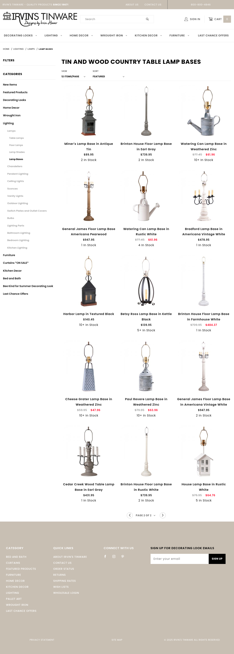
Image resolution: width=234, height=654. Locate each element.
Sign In (192, 19)
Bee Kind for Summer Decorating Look (28, 286)
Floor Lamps (16, 145)
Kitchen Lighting (17, 248)
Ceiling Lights (15, 181)
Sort (96, 71)
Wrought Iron (114, 35)
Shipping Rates (64, 581)
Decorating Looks (20, 35)
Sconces (12, 188)
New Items (10, 84)
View (64, 71)
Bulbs (10, 218)
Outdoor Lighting (17, 203)
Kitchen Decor (148, 35)
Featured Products (15, 92)
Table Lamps (16, 138)
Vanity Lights (15, 196)
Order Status (63, 569)
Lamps (11, 131)
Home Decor (81, 35)
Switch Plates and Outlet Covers (27, 211)
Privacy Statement (42, 639)
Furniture (179, 35)
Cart (219, 19)
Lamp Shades (17, 152)
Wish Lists (61, 587)
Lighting (53, 35)
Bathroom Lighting (18, 233)
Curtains (13, 563)
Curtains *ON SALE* (15, 263)
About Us (132, 4)
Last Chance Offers (213, 35)
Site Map (117, 639)
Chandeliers (14, 166)
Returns (59, 575)
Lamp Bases (16, 159)
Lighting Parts (15, 225)
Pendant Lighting (17, 174)
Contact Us (153, 4)
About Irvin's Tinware (70, 557)
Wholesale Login (66, 593)
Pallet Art (14, 599)
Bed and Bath (12, 278)
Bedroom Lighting (18, 240)
